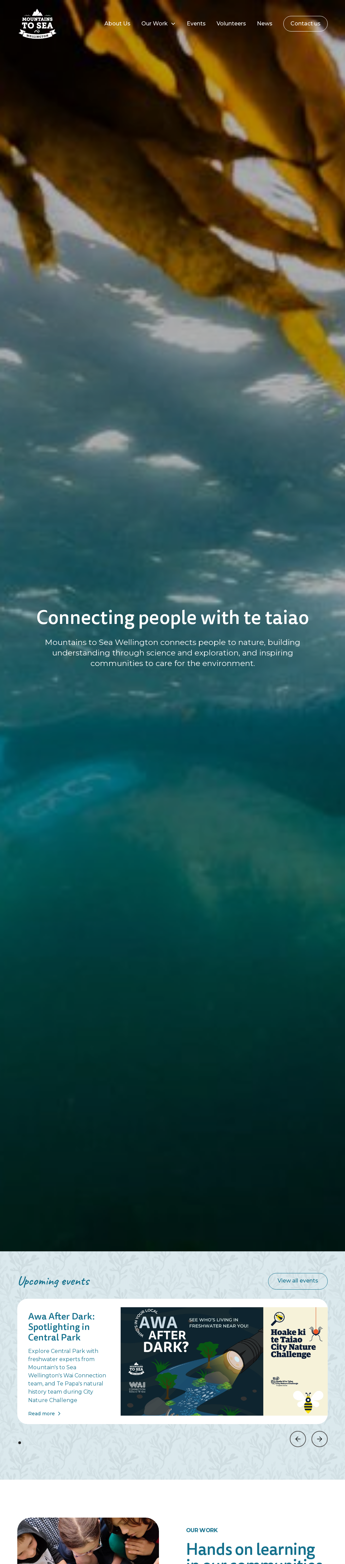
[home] (50, 24)
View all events (298, 1280)
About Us (117, 23)
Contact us (305, 23)
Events (196, 23)
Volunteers (231, 23)
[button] (158, 24)
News (264, 23)
